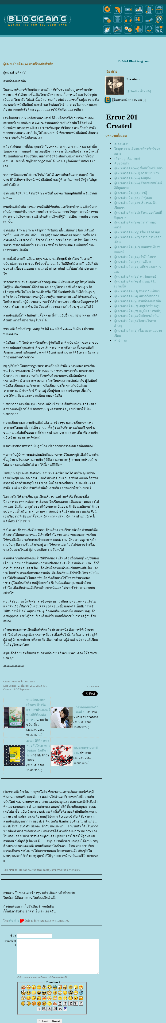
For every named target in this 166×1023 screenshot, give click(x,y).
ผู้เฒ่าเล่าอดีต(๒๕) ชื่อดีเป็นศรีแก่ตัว (138, 168)
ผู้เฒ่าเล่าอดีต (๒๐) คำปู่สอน (133, 198)
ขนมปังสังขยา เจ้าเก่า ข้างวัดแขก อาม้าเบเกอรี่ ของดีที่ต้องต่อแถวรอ (38, 710)
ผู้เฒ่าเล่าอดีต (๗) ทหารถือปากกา (136, 296)
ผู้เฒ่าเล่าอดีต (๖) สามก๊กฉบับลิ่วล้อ (137, 301)
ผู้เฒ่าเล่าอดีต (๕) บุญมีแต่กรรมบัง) (137, 311)
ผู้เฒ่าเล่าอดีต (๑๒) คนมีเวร (132, 262)
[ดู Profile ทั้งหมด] (139, 91)
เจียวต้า (16, 920)
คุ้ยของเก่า (121, 163)
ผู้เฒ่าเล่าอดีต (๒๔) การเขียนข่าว (136, 173)
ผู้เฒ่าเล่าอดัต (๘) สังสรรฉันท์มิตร (137, 291)
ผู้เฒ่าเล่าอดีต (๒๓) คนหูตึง (132, 178)
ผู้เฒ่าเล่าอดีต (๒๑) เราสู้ (130, 193)
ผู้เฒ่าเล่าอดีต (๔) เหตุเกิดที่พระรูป (137, 306)
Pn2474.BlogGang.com (134, 61)
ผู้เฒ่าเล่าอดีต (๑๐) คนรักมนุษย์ (135, 276)
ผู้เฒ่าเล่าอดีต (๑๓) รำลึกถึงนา (135, 257)
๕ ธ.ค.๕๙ (121, 143)
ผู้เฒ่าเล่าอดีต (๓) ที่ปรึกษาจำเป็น (136, 316)
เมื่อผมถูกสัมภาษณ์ (127, 158)
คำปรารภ (120, 340)
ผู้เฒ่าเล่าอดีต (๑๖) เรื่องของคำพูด (137, 232)
